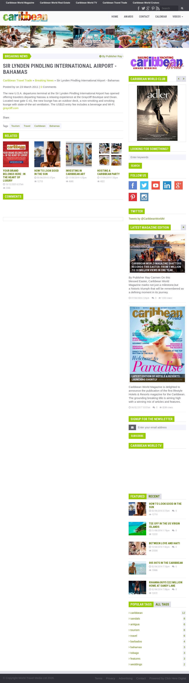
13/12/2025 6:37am (13, 184)
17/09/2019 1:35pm (76, 177)
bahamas (157, 647)
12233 (153, 534)
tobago (157, 653)
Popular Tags (141, 604)
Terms (98, 678)
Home (114, 16)
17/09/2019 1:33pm (107, 177)
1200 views (165, 298)
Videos (178, 16)
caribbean (157, 612)
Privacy (110, 678)
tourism (157, 630)
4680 (69, 181)
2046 (6, 188)
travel (157, 635)
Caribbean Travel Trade (17, 80)
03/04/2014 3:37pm (44, 177)
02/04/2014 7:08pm (159, 589)
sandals (157, 618)
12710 (38, 181)
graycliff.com (10, 108)
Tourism (15, 126)
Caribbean (39, 126)
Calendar (161, 16)
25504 (153, 550)
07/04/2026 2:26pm (139, 298)
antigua (157, 624)
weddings (157, 664)
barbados (157, 641)
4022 (101, 181)
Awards (128, 16)
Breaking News (44, 80)
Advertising (126, 678)
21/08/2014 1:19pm (159, 530)
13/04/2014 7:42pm (159, 547)
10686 (153, 570)
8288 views (166, 407)
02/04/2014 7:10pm (159, 566)
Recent (154, 496)
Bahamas (54, 126)
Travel (27, 126)
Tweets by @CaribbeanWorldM (146, 218)
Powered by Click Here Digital (168, 678)
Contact (144, 16)
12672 (153, 593)
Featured (137, 496)
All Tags (162, 604)
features (157, 658)
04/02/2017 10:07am (139, 407)
